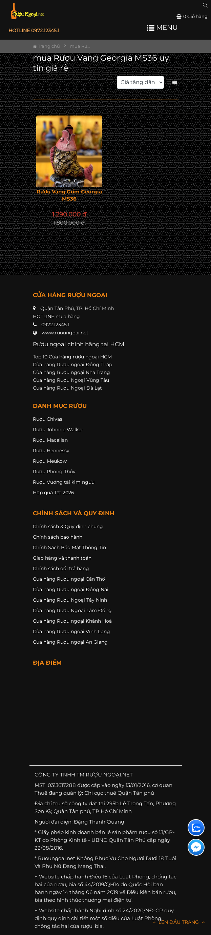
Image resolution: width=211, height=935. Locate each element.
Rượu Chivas (47, 419)
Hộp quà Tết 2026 (53, 493)
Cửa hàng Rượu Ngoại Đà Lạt (67, 388)
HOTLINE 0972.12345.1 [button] (33, 30)
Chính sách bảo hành (57, 537)
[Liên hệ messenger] (196, 847)
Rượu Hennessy (51, 451)
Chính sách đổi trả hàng (61, 568)
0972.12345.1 (55, 324)
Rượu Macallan (50, 440)
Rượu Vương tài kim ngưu (63, 482)
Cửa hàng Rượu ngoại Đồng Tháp (72, 364)
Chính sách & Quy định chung (68, 526)
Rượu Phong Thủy (54, 472)
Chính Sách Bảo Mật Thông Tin (69, 547)
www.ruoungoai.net (65, 333)
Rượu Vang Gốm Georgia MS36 (69, 195)
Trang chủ (46, 46)
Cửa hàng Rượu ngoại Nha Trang (71, 372)
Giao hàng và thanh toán (62, 558)
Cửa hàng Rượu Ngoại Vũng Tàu (71, 380)
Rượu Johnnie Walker (58, 430)
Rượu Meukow (50, 461)
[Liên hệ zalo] (196, 827)
